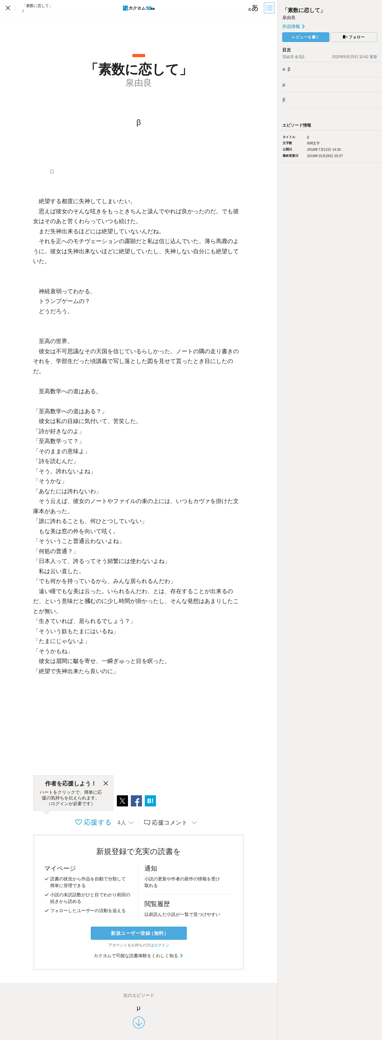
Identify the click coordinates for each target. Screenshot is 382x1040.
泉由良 (289, 17)
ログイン (161, 945)
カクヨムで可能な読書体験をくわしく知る (139, 955)
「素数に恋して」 (303, 10)
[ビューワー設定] (253, 8)
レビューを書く (306, 37)
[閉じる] (106, 783)
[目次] (269, 8)
